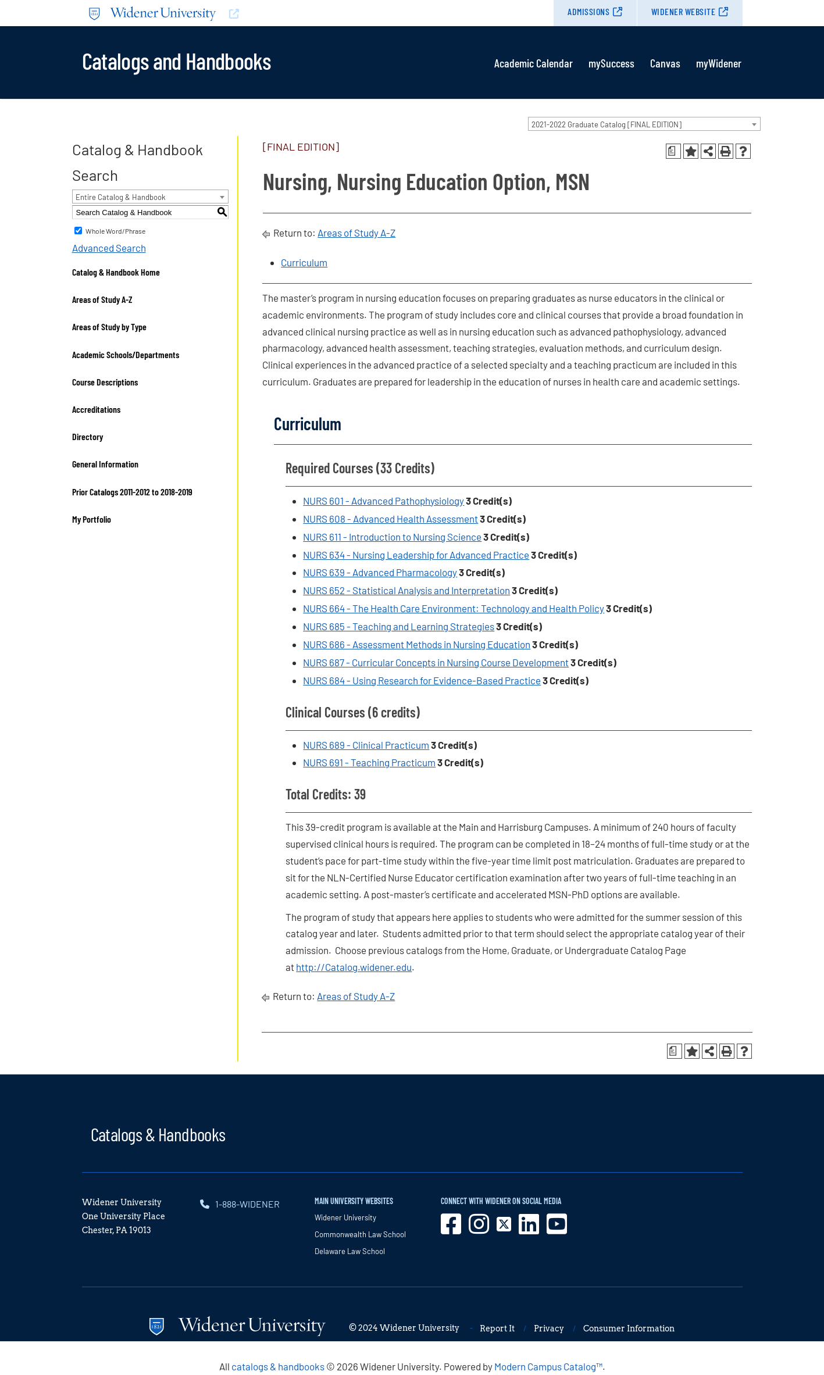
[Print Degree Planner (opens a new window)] (673, 151)
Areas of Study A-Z (102, 299)
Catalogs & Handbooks (158, 1134)
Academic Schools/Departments (125, 354)
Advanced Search (109, 247)
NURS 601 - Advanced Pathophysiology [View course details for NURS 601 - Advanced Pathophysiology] (383, 500)
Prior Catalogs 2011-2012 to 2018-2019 (132, 491)
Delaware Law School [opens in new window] (350, 1251)
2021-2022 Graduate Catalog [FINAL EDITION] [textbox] (607, 124)
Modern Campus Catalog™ (548, 1366)
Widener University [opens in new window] (345, 1217)
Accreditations (96, 409)
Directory (87, 436)
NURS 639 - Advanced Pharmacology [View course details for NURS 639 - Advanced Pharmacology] (380, 572)
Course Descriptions (105, 381)
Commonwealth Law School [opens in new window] (360, 1234)
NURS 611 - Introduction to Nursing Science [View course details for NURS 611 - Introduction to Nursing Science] (392, 536)
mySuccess (611, 63)
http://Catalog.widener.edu (354, 967)
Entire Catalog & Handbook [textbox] (121, 197)
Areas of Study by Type (109, 326)
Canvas (665, 63)
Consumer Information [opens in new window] (629, 1328)
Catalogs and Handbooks (176, 60)
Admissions (588, 11)
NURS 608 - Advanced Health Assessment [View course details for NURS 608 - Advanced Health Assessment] (390, 518)
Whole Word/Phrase (115, 231)
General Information (105, 463)
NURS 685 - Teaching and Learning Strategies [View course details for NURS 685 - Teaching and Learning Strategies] (398, 626)
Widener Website (683, 11)
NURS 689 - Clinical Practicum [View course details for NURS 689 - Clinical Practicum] (366, 745)
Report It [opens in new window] (497, 1328)
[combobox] (644, 124)
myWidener (718, 63)
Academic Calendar (533, 63)
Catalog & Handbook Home (116, 271)
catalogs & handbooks (277, 1366)
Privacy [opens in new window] (549, 1328)
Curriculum (304, 262)
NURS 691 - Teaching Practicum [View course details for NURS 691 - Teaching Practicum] (369, 762)
